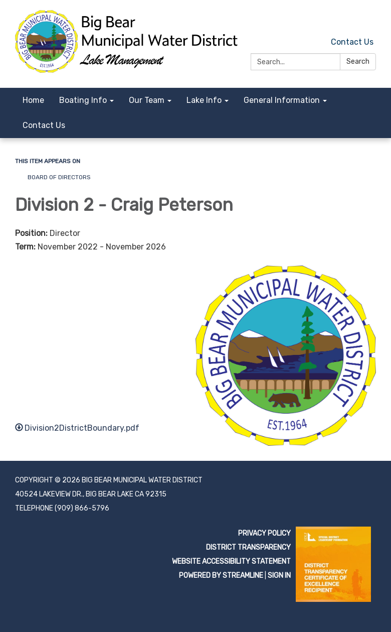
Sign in (279, 575)
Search (357, 61)
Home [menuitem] (33, 100)
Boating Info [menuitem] (83, 100)
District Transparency (248, 547)
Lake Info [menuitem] (204, 100)
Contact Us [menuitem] (44, 125)
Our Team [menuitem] (146, 100)
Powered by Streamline (221, 575)
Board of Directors (59, 177)
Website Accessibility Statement (231, 561)
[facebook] (369, 20)
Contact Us (352, 42)
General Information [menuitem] (282, 100)
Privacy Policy (264, 533)
